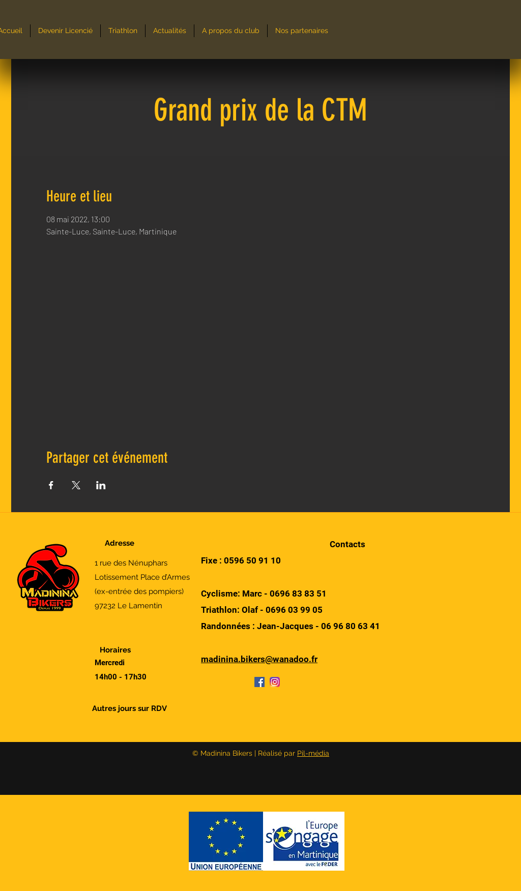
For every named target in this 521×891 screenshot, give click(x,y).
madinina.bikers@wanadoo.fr (259, 659)
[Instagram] (275, 682)
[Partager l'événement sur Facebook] (51, 485)
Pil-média (313, 753)
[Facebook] (259, 682)
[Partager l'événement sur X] (76, 485)
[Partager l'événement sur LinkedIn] (101, 485)
